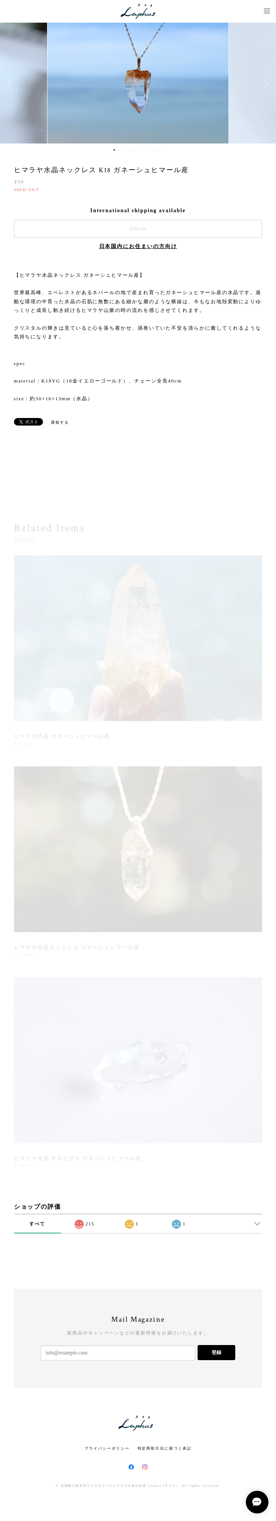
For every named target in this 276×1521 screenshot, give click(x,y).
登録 (216, 1352)
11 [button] (163, 150)
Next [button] (264, 83)
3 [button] (124, 150)
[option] (138, 83)
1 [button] (114, 150)
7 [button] (143, 150)
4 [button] (129, 150)
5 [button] (134, 150)
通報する (60, 422)
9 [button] (153, 150)
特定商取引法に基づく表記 (165, 1448)
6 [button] (139, 150)
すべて (37, 1223)
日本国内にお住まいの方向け (138, 246)
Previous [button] (11, 83)
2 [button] (119, 150)
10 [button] (158, 150)
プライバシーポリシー (106, 1448)
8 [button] (148, 150)
